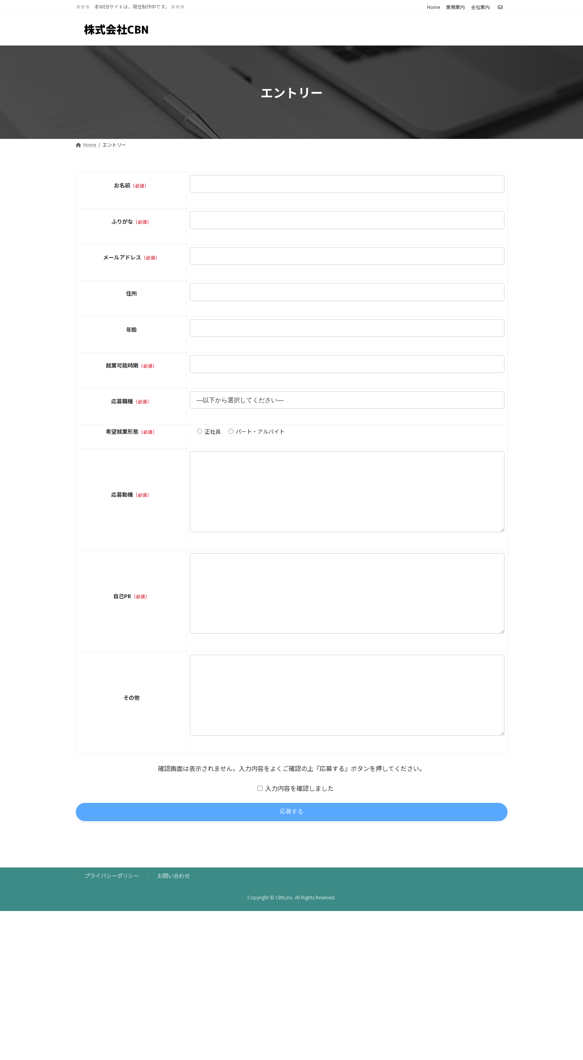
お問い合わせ (173, 924)
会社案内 (480, 7)
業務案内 (455, 7)
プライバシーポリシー (111, 924)
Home (433, 7)
